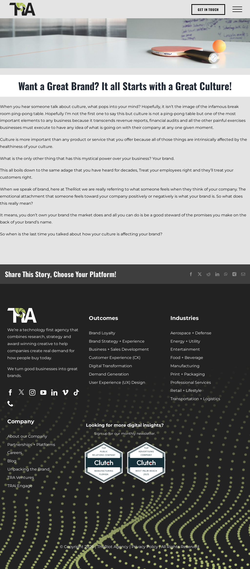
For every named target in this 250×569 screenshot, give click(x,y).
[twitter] (21, 392)
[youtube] (43, 392)
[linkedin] (54, 392)
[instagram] (32, 392)
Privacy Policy (145, 546)
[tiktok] (76, 392)
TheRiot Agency (112, 546)
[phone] (10, 403)
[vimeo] (65, 392)
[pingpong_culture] (125, 43)
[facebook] (10, 392)
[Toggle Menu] (236, 9)
